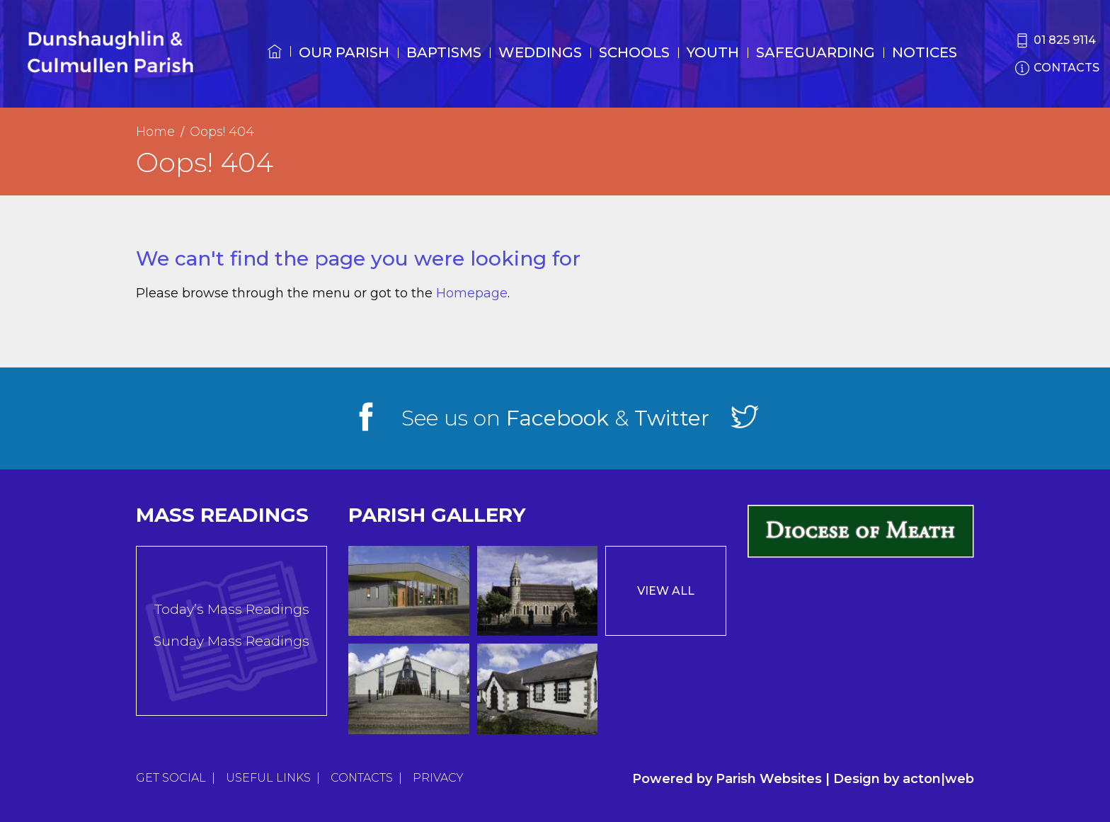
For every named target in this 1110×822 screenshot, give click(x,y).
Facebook (557, 418)
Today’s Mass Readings (231, 609)
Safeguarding (815, 52)
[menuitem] (275, 64)
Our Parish (344, 52)
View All (665, 591)
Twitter (671, 418)
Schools (634, 52)
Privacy (438, 777)
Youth (713, 52)
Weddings (540, 52)
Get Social (171, 777)
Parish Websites (769, 779)
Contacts (362, 777)
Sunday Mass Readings (231, 641)
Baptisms (443, 52)
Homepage (472, 293)
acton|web (938, 779)
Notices (924, 52)
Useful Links (268, 777)
